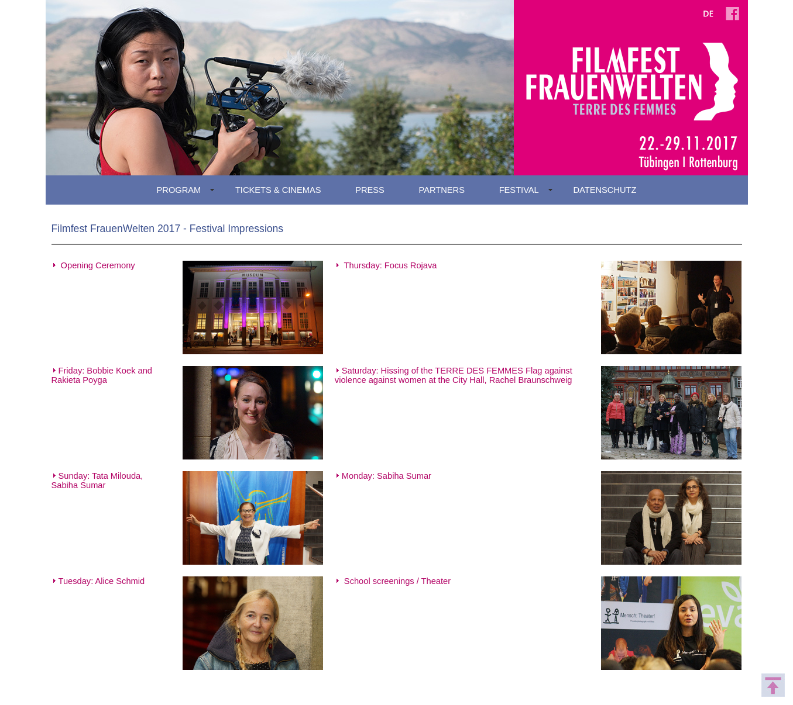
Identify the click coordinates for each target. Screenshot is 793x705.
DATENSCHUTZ (604, 190)
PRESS (370, 190)
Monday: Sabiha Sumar (386, 476)
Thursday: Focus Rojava (390, 265)
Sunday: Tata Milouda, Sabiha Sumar (97, 480)
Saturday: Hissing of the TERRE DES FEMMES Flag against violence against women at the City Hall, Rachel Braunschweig (453, 375)
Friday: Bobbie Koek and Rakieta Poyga (102, 375)
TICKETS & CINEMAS (278, 190)
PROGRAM (179, 190)
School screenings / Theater (396, 581)
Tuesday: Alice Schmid (102, 581)
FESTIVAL (519, 190)
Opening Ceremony (98, 265)
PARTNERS (442, 190)
